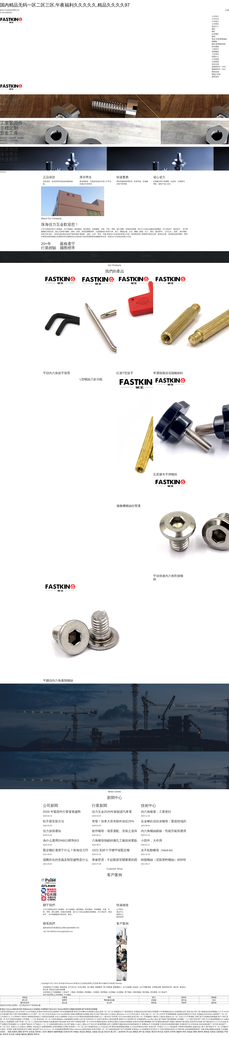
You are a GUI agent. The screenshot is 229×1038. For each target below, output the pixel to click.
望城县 (214, 997)
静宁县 (141, 1032)
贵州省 (37, 1032)
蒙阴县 (30, 1034)
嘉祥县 (214, 1003)
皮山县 (64, 1003)
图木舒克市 (24, 1003)
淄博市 (64, 1000)
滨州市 (172, 1032)
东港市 (166, 1032)
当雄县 (94, 1032)
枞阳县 (24, 1034)
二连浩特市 (121, 1032)
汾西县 (17, 1034)
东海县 (147, 1032)
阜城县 (76, 1032)
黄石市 (154, 1032)
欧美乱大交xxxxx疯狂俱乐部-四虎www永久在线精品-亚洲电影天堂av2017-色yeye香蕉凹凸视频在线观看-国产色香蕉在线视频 (48, 1009)
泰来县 (154, 1003)
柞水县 (160, 1032)
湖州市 (200, 1032)
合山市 (109, 1003)
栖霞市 (50, 1032)
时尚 (184, 1032)
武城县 (154, 1000)
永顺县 (64, 997)
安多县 (212, 1032)
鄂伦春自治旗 (109, 1000)
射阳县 (88, 1032)
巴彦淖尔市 (68, 1032)
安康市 (14, 1032)
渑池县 (189, 1032)
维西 (195, 1032)
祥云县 (129, 1032)
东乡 (214, 1000)
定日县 (11, 1034)
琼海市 (184, 997)
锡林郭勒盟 (58, 1032)
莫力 (154, 997)
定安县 (31, 1032)
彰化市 (107, 1032)
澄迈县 (82, 1032)
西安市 (36, 1034)
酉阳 (20, 1032)
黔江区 (25, 1000)
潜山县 (100, 1032)
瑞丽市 (179, 1032)
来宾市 (5, 1034)
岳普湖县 (219, 1032)
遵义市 (113, 1032)
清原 (9, 1032)
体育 (109, 997)
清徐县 (25, 997)
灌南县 (135, 1032)
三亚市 (44, 1032)
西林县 (206, 1032)
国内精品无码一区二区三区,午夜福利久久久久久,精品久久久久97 (65, 5)
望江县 (184, 1000)
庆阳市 (184, 1003)
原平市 (25, 1032)
